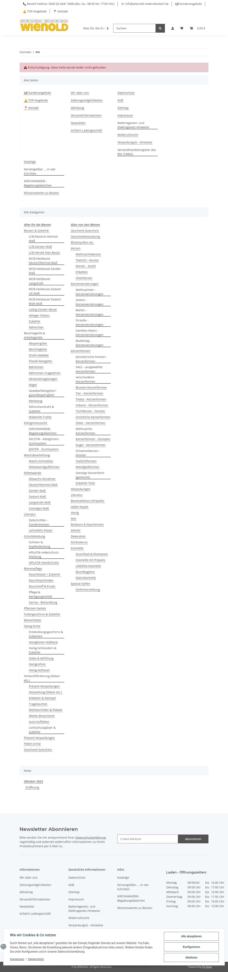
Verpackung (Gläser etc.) (45, 692)
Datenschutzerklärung (91, 837)
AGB (120, 100)
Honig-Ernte (32, 626)
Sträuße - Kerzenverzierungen (89, 322)
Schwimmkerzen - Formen (88, 453)
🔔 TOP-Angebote (35, 11)
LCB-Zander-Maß (40, 247)
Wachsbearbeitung (37, 455)
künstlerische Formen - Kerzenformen (91, 359)
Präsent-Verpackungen (44, 686)
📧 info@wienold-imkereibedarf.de (145, 4)
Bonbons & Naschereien (87, 524)
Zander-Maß (37, 491)
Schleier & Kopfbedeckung (39, 544)
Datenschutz (126, 93)
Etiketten (82, 272)
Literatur (30, 514)
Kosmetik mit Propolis (90, 560)
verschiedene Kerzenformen (85, 379)
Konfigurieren (191, 947)
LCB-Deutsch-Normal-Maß (43, 239)
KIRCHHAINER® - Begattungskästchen (38, 183)
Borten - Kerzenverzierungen (89, 312)
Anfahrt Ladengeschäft (86, 130)
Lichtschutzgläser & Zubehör (42, 730)
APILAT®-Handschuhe (44, 563)
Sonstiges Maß (39, 508)
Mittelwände (32, 473)
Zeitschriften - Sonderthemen (39, 522)
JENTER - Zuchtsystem (44, 449)
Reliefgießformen (87, 467)
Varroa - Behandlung (43, 602)
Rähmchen (36, 327)
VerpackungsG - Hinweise (134, 142)
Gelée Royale (79, 507)
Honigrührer (37, 664)
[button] (172, 28)
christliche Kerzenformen (93, 417)
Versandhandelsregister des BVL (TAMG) (136, 152)
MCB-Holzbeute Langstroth (39, 281)
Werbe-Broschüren (42, 716)
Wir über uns (80, 93)
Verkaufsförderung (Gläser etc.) (42, 678)
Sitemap (123, 108)
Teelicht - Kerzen (87, 260)
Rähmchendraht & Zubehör (41, 409)
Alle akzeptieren (191, 936)
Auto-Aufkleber (39, 722)
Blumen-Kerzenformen (91, 387)
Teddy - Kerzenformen (91, 399)
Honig (75, 513)
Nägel (33, 385)
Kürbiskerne (79, 542)
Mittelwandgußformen (44, 467)
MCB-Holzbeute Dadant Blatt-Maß (45, 301)
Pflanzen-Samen (35, 608)
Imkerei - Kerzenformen (92, 405)
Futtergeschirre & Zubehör (42, 614)
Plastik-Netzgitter (40, 361)
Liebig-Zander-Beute (43, 309)
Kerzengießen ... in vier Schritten (40, 171)
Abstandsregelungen (43, 379)
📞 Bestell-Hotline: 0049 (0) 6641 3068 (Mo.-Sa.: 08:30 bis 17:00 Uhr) (68, 4)
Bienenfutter (32, 620)
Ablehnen (191, 957)
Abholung (77, 108)
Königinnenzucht (35, 423)
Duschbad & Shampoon (92, 554)
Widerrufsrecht (127, 135)
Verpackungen (80, 489)
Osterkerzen (84, 278)
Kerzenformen (80, 351)
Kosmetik (77, 548)
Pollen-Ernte (32, 744)
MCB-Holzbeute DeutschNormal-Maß (43, 261)
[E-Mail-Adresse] (147, 839)
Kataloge (30, 162)
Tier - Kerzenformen (89, 393)
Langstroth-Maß (40, 502)
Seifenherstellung (88, 589)
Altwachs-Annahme (42, 479)
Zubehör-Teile (85, 483)
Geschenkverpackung (85, 236)
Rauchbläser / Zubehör (44, 574)
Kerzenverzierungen (85, 284)
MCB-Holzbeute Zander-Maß (45, 271)
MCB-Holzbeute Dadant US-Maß (45, 291)
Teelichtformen (86, 461)
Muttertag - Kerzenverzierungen (89, 343)
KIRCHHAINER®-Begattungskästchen (43, 431)
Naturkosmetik (86, 578)
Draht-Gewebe (39, 355)
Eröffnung (32, 787)
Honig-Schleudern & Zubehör (42, 650)
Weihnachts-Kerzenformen (85, 431)
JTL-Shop (207, 967)
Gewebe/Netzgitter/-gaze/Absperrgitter (43, 393)
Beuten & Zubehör (36, 230)
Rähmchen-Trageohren (44, 373)
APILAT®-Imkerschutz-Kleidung (44, 554)
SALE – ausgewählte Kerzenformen (89, 369)
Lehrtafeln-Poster (41, 530)
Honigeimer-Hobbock (43, 642)
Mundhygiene (85, 572)
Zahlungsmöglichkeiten (87, 100)
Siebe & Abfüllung (41, 658)
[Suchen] (134, 28)
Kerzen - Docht (86, 266)
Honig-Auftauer (39, 670)
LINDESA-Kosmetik (88, 566)
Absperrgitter (38, 343)
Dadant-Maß (37, 496)
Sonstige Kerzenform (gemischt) (90, 475)
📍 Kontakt (60, 11)
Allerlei (75, 530)
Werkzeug (35, 401)
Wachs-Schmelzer (41, 461)
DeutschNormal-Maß (43, 485)
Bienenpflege (33, 568)
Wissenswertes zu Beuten (41, 193)
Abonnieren (193, 839)
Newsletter (78, 123)
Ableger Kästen (39, 315)
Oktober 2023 (33, 781)
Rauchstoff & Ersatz (42, 586)
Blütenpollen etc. (82, 242)
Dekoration (78, 536)
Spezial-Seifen (80, 584)
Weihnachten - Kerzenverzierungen (89, 292)
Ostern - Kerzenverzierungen (89, 302)
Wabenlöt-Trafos (40, 417)
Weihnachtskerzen (88, 254)
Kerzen (75, 248)
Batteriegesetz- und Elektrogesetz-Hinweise (133, 125)
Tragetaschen (38, 704)
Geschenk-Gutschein (38, 750)
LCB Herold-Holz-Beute (44, 253)
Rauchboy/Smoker (41, 580)
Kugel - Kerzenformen (91, 445)
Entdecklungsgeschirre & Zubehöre (46, 634)
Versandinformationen (86, 115)
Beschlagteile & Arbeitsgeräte (34, 335)
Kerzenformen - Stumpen (93, 439)
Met (73, 518)
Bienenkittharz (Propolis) (87, 501)
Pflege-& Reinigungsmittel (40, 594)
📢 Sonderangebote (188, 4)
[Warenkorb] (197, 28)
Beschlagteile (38, 349)
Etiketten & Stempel (42, 698)
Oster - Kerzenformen (90, 423)
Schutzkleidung (34, 536)
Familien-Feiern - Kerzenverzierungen (89, 333)
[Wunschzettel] (181, 28)
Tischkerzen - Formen (90, 411)
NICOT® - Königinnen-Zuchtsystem (44, 441)
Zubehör (35, 321)
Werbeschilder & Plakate (45, 710)
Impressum (125, 115)
